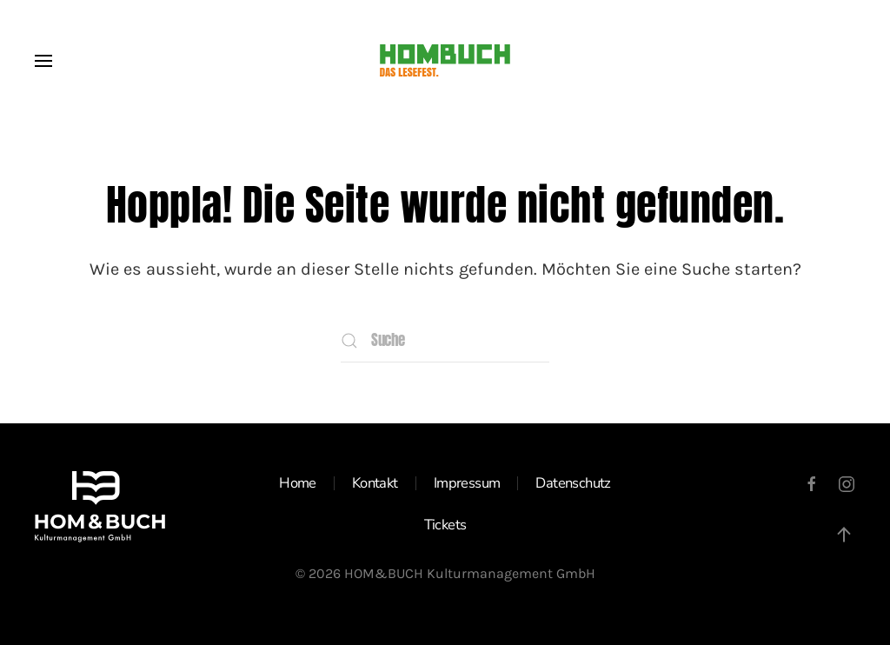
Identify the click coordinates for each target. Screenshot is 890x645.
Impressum (467, 483)
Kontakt (375, 483)
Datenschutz (572, 483)
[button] (43, 60)
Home (297, 483)
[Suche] (445, 340)
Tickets (445, 525)
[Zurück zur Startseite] (445, 60)
